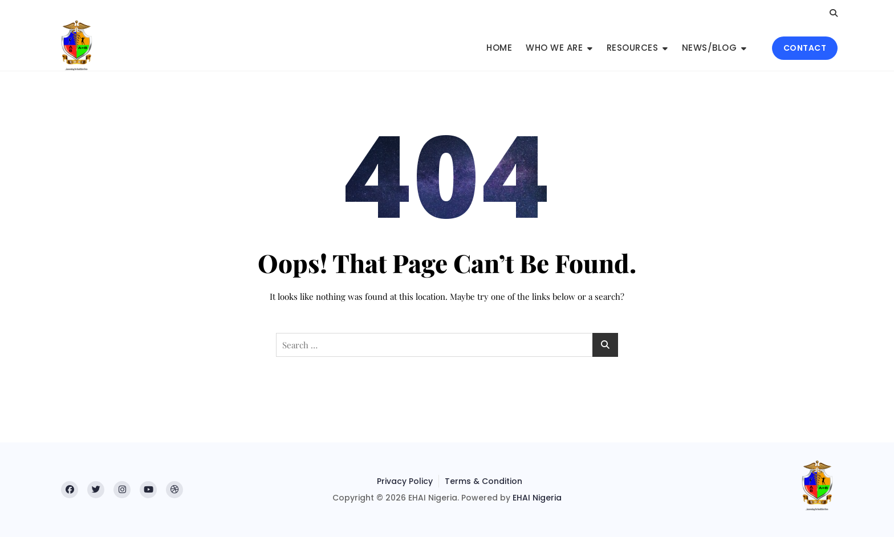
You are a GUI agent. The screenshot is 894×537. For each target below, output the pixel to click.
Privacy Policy (405, 481)
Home (499, 48)
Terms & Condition (483, 481)
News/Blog (709, 48)
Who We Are (554, 48)
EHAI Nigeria (537, 497)
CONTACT (805, 48)
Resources (633, 48)
